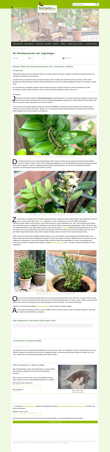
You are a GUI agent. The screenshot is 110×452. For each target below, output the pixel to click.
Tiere (62, 44)
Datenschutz (27, 7)
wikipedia (41, 221)
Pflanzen (29, 44)
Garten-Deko (91, 44)
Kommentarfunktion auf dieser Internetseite (71, 406)
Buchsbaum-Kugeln (42, 306)
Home (14, 7)
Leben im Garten (75, 44)
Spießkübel (64, 227)
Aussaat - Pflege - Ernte (47, 44)
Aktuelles (18, 44)
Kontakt (17, 7)
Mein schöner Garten (57, 242)
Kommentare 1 (67, 58)
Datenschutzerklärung (29, 406)
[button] (19, 58)
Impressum (22, 7)
